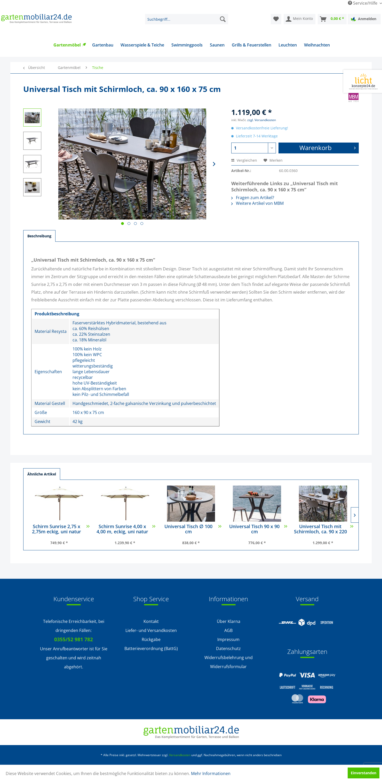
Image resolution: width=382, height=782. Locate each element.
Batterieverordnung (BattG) (151, 648)
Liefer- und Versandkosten (151, 630)
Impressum (228, 639)
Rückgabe (151, 639)
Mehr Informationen (210, 773)
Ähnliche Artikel (41, 474)
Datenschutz (228, 648)
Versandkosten (179, 755)
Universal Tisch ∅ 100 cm (192, 529)
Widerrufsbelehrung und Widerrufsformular (228, 662)
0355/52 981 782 (73, 639)
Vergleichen (244, 160)
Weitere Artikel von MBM (257, 203)
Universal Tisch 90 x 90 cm (258, 529)
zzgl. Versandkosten (261, 120)
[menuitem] (186, 19)
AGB (228, 630)
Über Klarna (228, 621)
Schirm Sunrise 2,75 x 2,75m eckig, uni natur (61, 529)
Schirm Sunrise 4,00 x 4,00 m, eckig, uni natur (126, 529)
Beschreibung (39, 235)
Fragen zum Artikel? (252, 197)
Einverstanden (363, 772)
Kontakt (151, 621)
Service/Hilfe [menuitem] (363, 3)
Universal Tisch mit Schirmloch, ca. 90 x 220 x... (323, 529)
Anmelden (363, 19)
